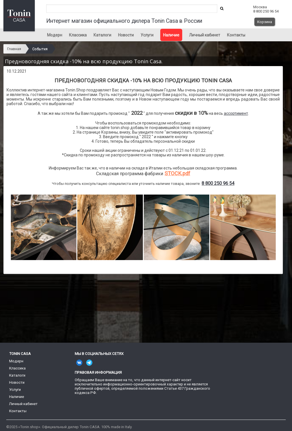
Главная (14, 49)
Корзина (264, 22)
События (40, 49)
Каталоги (102, 35)
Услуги (147, 35)
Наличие (171, 35)
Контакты (236, 35)
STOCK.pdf (177, 173)
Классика (78, 35)
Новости (126, 35)
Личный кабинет (204, 35)
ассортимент (236, 113)
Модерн (54, 35)
